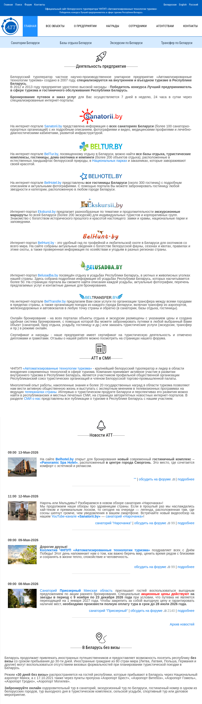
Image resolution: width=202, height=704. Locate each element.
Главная (8, 4)
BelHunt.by (46, 243)
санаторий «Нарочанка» (124, 516)
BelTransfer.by (55, 301)
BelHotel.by (53, 183)
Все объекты (55, 26)
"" (135, 479)
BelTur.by (51, 154)
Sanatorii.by (53, 126)
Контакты (39, 4)
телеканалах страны (40, 392)
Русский (193, 4)
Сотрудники (138, 26)
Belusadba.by (48, 275)
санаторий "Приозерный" (109, 611)
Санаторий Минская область (76, 590)
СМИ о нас (32, 398)
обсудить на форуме (155, 479)
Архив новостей (182, 624)
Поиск (18, 4)
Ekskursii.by (46, 212)
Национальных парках (109, 161)
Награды (112, 26)
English (183, 4)
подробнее (186, 479)
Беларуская (170, 4)
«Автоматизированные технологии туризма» (57, 368)
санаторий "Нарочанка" (113, 523)
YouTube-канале (76, 516)
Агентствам (165, 26)
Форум (28, 4)
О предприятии (85, 26)
